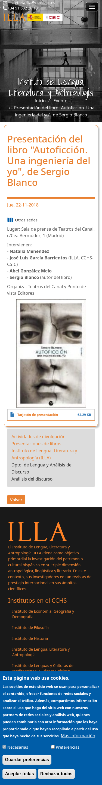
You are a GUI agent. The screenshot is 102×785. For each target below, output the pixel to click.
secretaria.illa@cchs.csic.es (31, 2)
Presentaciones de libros (36, 444)
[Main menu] (92, 6)
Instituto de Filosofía (30, 627)
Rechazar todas (56, 777)
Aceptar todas (19, 777)
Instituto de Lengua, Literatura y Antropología (41, 652)
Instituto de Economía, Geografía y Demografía (43, 614)
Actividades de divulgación (38, 437)
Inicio (40, 101)
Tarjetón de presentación (37, 414)
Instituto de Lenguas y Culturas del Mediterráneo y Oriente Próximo (43, 668)
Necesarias (17, 750)
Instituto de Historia (30, 638)
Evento (60, 101)
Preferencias (67, 750)
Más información (78, 739)
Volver (16, 499)
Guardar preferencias (27, 763)
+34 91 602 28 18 (23, 8)
